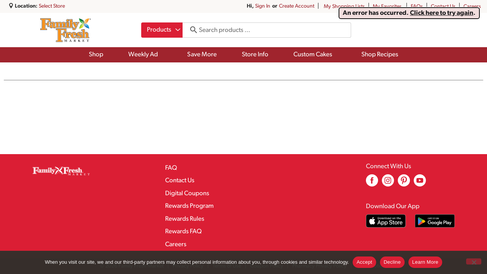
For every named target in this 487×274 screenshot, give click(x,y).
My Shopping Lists (344, 7)
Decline (392, 262)
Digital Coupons (187, 193)
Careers (472, 7)
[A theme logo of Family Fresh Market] (65, 30)
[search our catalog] (191, 30)
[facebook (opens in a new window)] (372, 183)
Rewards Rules (184, 219)
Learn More (425, 262)
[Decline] (473, 261)
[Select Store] (52, 6)
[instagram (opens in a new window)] (388, 183)
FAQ (171, 168)
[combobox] (162, 30)
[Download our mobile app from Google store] (435, 221)
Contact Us (443, 7)
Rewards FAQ (183, 231)
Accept (364, 262)
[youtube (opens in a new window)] (420, 183)
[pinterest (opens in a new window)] (404, 183)
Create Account (296, 6)
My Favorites (388, 7)
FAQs (417, 7)
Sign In (262, 6)
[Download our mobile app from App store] (386, 221)
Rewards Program (189, 206)
